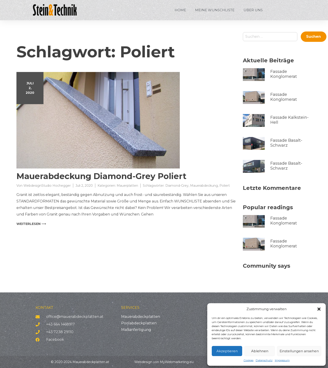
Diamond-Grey (177, 186)
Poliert (224, 186)
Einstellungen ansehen (299, 351)
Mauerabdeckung (204, 186)
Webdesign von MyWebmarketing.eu (164, 362)
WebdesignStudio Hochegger (47, 186)
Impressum (282, 360)
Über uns (253, 10)
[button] (319, 309)
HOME (180, 10)
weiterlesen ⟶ (31, 224)
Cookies (248, 360)
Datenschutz (264, 360)
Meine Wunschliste (215, 10)
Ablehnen (259, 351)
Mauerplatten (127, 186)
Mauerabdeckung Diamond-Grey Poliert (101, 176)
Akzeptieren (227, 351)
